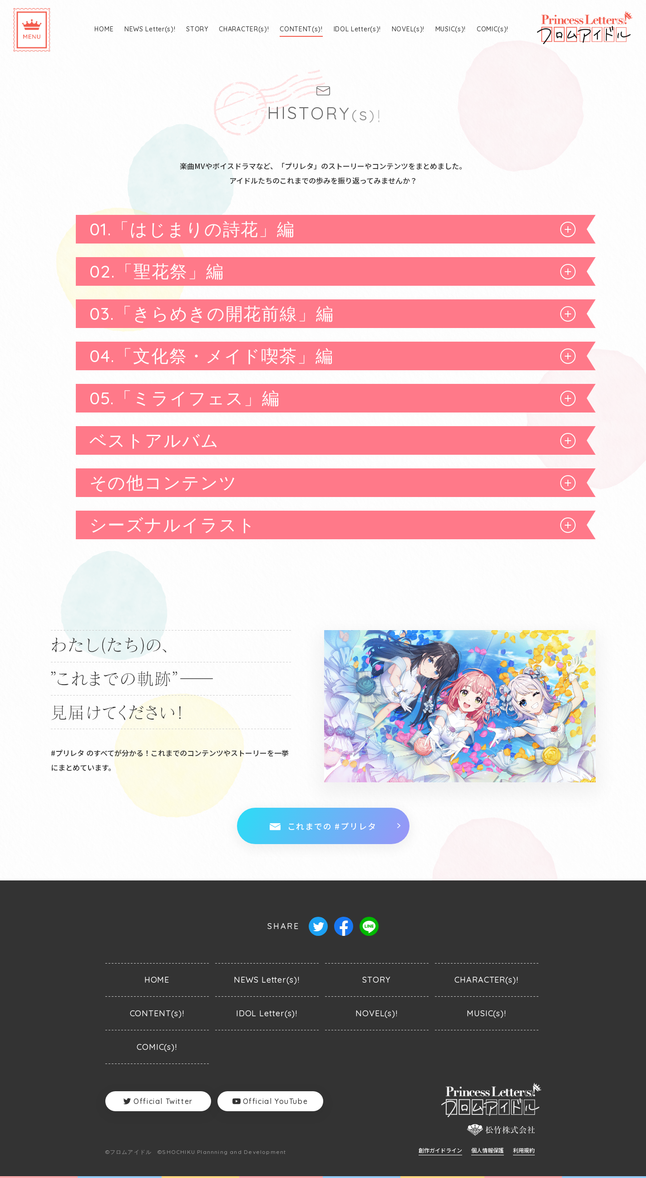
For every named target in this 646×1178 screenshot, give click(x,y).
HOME (103, 29)
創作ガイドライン (440, 1150)
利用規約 (524, 1150)
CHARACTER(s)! (244, 29)
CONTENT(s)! (301, 29)
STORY (197, 29)
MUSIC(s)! (450, 29)
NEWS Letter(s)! (150, 29)
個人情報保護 (487, 1150)
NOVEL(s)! (408, 29)
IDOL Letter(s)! (357, 29)
